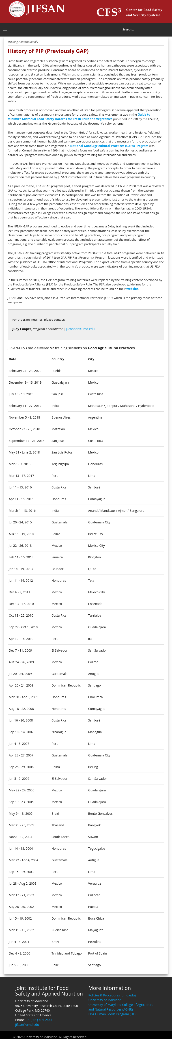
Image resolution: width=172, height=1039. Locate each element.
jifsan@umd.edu (27, 1024)
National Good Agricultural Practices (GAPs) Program (109, 146)
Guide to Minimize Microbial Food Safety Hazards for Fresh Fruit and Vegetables (79, 116)
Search (162, 30)
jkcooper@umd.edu (80, 329)
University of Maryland (104, 1000)
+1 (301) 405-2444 (39, 1020)
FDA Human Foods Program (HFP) (112, 1014)
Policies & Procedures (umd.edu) (111, 995)
